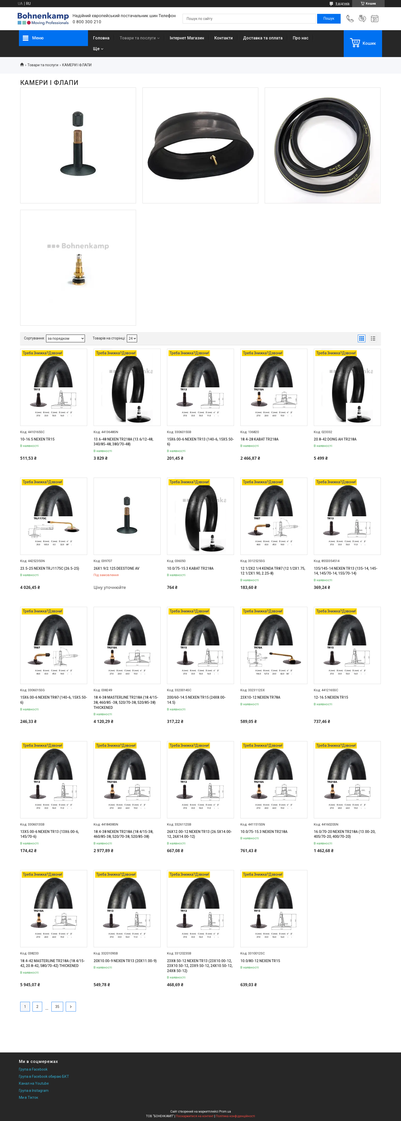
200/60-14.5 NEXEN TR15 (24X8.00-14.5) (196, 700)
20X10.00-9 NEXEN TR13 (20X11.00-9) (125, 961)
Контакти (223, 38)
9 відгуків (343, 3)
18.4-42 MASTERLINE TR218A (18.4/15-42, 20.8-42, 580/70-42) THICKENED (52, 963)
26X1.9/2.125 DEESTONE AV (116, 568)
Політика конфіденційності (235, 1116)
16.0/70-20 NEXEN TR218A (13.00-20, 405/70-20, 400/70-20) (344, 834)
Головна (101, 38)
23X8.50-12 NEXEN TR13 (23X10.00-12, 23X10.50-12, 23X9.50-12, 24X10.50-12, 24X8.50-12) (199, 966)
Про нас (300, 38)
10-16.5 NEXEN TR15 (37, 439)
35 (57, 1007)
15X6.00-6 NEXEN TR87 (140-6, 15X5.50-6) (53, 700)
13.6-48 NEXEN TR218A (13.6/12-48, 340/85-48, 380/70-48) (123, 441)
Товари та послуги (138, 38)
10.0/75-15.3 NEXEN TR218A (263, 832)
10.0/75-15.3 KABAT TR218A (190, 568)
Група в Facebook (33, 1069)
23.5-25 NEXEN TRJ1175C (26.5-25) (49, 568)
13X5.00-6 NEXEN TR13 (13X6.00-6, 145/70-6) (49, 834)
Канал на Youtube (34, 1083)
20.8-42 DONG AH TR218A (335, 439)
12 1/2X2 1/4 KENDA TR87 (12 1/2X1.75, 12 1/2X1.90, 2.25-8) (272, 571)
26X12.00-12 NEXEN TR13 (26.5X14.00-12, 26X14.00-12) (199, 834)
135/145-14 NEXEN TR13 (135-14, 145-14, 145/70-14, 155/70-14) (345, 571)
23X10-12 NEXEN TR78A (260, 697)
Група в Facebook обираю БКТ (44, 1076)
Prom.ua (225, 1111)
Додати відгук (362, 19)
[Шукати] (329, 19)
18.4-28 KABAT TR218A (259, 439)
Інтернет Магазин (187, 38)
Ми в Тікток (28, 1097)
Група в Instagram (34, 1091)
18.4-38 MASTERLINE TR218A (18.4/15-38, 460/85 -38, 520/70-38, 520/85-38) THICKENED (126, 702)
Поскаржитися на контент (195, 1116)
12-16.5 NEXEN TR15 (331, 697)
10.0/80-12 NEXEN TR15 (260, 961)
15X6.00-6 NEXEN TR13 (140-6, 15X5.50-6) (200, 441)
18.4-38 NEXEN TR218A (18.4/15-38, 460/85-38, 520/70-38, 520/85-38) (123, 834)
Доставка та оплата (263, 38)
